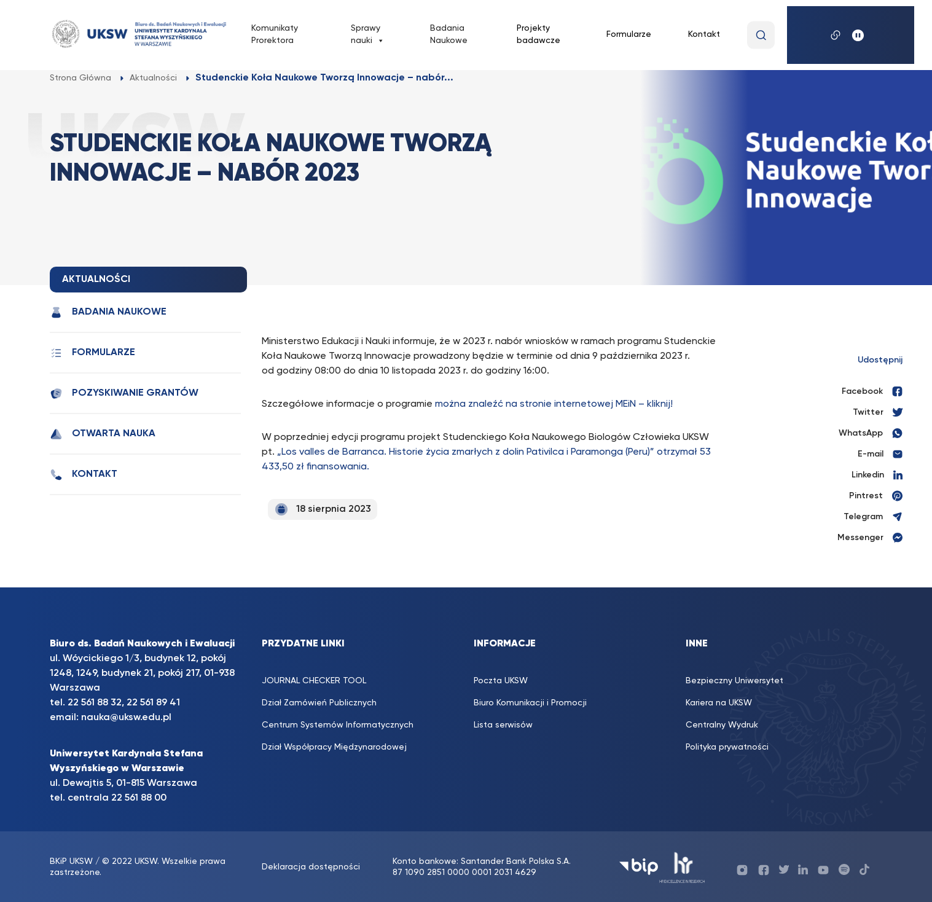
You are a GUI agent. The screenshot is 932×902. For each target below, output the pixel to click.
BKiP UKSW (72, 861)
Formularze (628, 34)
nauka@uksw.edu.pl (126, 718)
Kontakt (704, 34)
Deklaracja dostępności (311, 867)
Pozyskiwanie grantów (124, 393)
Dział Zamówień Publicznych (319, 703)
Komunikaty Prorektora (274, 34)
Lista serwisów (503, 725)
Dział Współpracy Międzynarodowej (334, 747)
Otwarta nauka (102, 434)
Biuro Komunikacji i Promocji (530, 703)
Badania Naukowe (449, 34)
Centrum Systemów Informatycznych (337, 725)
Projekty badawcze (538, 34)
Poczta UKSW (501, 680)
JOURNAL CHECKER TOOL (314, 680)
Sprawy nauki (368, 35)
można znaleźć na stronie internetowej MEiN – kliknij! (554, 404)
